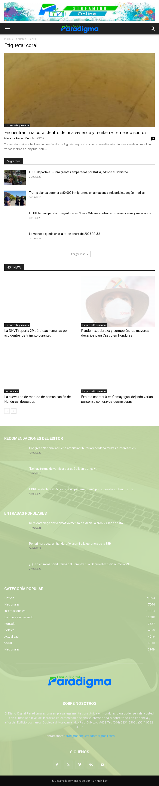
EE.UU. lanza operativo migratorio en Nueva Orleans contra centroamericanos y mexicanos (90, 213)
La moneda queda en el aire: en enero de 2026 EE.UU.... (65, 234)
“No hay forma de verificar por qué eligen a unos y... (63, 468)
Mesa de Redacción (16, 138)
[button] (7, 28)
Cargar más (79, 254)
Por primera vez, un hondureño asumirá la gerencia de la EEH (70, 543)
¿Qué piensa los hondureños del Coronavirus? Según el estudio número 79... (80, 564)
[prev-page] (7, 411)
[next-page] (13, 411)
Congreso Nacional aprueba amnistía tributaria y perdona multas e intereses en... (83, 448)
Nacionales (12, 391)
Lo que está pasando (17, 125)
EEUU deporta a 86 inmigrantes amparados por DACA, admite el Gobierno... (79, 172)
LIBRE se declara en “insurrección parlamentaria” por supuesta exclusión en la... (82, 489)
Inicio (7, 39)
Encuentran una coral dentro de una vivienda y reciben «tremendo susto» (75, 132)
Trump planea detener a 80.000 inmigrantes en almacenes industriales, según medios (87, 192)
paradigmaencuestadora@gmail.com (89, 736)
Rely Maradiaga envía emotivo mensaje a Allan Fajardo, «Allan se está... (77, 523)
